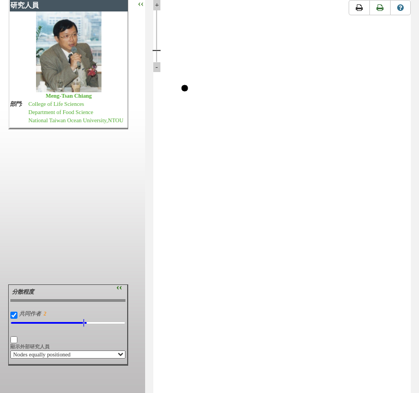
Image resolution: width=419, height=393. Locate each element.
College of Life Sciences (56, 104)
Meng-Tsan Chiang (69, 96)
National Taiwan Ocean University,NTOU (75, 120)
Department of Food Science (60, 112)
